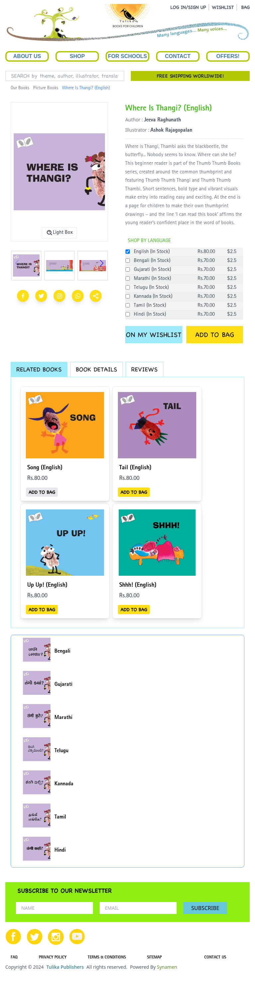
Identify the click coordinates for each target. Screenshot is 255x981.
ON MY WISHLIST (153, 334)
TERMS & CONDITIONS (107, 958)
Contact (178, 56)
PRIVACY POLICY (52, 958)
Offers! (227, 56)
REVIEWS (144, 369)
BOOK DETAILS (96, 369)
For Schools (127, 56)
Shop (77, 56)
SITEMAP (154, 958)
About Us (27, 56)
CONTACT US (215, 958)
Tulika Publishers (65, 967)
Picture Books (45, 88)
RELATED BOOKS (39, 369)
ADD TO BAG (214, 334)
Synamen (167, 967)
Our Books (20, 88)
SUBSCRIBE (205, 908)
